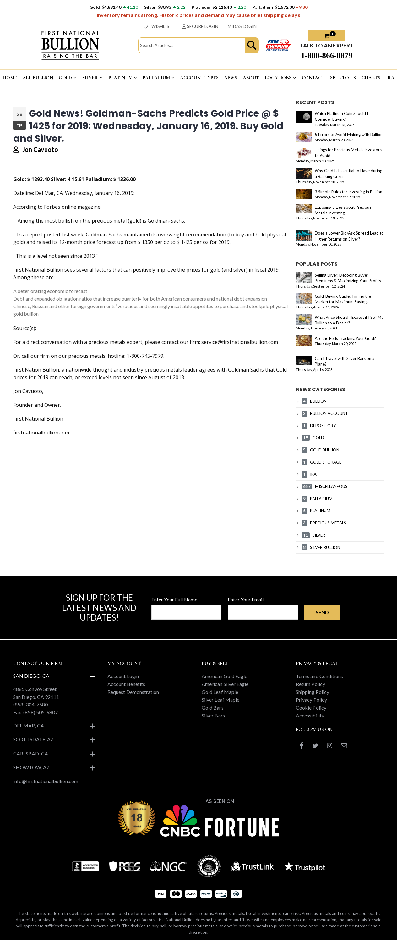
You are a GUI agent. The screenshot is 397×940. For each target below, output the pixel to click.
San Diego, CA (31, 671)
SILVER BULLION (321, 547)
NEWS (230, 77)
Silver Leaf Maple (220, 695)
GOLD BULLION (320, 449)
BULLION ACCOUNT (325, 413)
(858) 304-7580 (30, 700)
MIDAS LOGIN (242, 26)
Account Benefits (126, 679)
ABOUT (251, 77)
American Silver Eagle (225, 679)
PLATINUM (120, 77)
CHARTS (371, 77)
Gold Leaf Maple (220, 687)
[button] (252, 45)
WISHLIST (158, 26)
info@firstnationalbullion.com (45, 777)
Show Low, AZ (31, 763)
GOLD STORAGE (321, 462)
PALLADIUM (156, 77)
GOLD (65, 77)
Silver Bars (213, 711)
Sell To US (343, 77)
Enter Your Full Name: (174, 595)
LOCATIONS (278, 77)
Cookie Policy (311, 703)
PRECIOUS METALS (324, 522)
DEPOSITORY (319, 425)
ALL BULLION (38, 77)
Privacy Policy (311, 695)
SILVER (90, 77)
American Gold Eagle (224, 671)
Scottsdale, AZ (33, 735)
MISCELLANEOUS (324, 486)
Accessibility (310, 711)
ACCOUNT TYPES (199, 77)
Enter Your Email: (246, 595)
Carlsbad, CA (30, 749)
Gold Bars (213, 703)
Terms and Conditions (319, 671)
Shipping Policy (312, 687)
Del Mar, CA (28, 721)
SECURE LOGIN (200, 26)
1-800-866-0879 (326, 55)
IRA (390, 77)
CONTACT (313, 77)
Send (322, 608)
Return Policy (310, 679)
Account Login (123, 671)
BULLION (314, 401)
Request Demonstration (133, 687)
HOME (10, 77)
